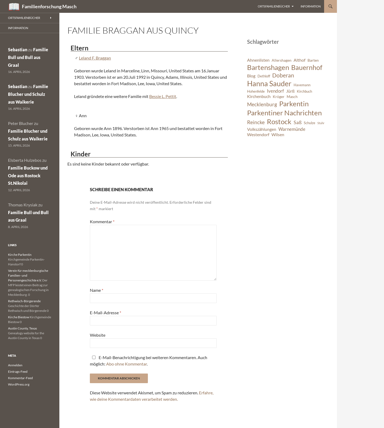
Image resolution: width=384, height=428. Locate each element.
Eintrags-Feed (18, 372)
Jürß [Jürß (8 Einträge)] (290, 91)
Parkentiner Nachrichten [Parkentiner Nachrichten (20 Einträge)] (284, 112)
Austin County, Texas (22, 328)
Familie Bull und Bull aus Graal (28, 57)
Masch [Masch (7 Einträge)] (292, 96)
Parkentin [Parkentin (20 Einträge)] (294, 103)
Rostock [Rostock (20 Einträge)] (279, 121)
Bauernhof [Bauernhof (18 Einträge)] (306, 67)
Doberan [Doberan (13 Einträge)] (283, 75)
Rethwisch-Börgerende (24, 301)
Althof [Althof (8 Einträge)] (299, 60)
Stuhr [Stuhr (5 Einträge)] (320, 123)
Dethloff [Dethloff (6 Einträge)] (264, 76)
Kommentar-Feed (20, 378)
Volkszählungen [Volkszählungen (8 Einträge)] (261, 129)
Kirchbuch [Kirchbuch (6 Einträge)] (304, 91)
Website (97, 334)
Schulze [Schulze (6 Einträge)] (309, 123)
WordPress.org (18, 384)
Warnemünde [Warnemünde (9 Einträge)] (291, 129)
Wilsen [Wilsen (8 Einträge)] (277, 134)
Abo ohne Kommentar (126, 363)
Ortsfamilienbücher (274, 6)
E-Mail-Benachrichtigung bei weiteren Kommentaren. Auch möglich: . (148, 360)
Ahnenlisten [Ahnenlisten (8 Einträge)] (258, 60)
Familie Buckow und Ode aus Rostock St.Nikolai (28, 175)
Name (96, 290)
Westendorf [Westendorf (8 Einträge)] (258, 134)
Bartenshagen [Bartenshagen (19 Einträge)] (268, 67)
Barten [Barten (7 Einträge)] (313, 60)
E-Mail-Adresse (105, 312)
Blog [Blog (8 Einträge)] (251, 75)
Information (311, 6)
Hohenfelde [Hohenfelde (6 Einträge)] (256, 91)
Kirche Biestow (18, 317)
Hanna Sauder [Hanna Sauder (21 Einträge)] (269, 83)
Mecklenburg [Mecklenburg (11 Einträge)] (262, 104)
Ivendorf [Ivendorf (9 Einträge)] (275, 91)
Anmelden (15, 365)
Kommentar (102, 221)
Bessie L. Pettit (162, 96)
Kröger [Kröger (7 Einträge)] (279, 96)
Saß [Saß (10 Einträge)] (298, 122)
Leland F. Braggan (95, 57)
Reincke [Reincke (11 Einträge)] (256, 122)
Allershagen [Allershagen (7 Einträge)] (281, 60)
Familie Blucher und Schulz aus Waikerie (28, 94)
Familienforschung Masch (49, 6)
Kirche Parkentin (20, 255)
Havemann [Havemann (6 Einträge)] (302, 85)
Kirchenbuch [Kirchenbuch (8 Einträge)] (259, 96)
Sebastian (17, 49)
